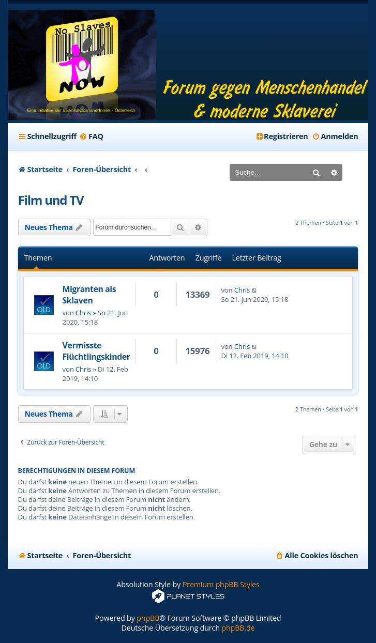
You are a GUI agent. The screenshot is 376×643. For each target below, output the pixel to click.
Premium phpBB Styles (221, 584)
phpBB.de (237, 628)
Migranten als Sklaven (89, 294)
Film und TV (51, 199)
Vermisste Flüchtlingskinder (96, 351)
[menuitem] (91, 136)
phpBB (148, 618)
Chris (83, 312)
